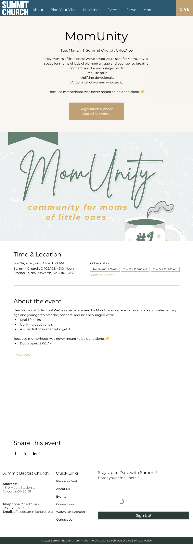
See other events (96, 114)
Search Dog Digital (119, 540)
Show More (22, 355)
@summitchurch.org (37, 512)
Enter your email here (117, 478)
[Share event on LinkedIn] (35, 453)
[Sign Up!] (143, 515)
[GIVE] (184, 9)
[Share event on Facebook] (15, 453)
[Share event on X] (25, 453)
